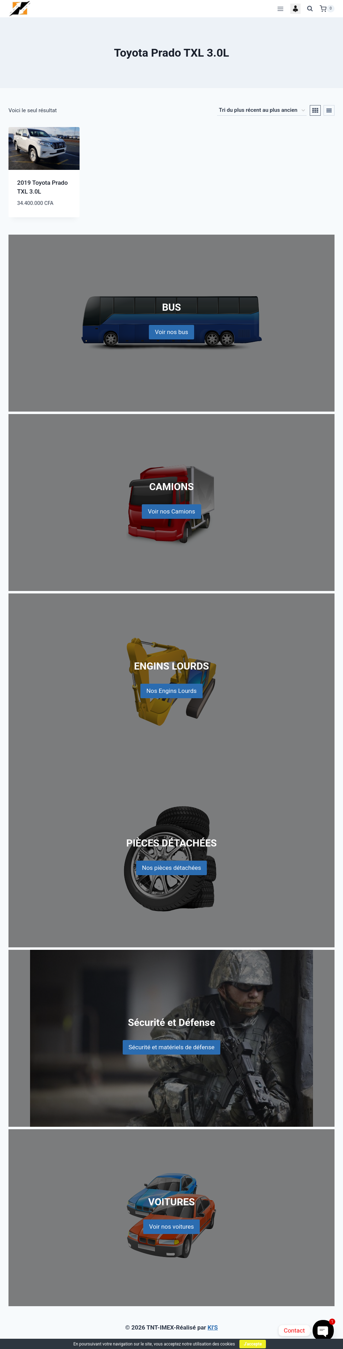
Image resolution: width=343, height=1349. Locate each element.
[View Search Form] (310, 9)
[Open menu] (280, 8)
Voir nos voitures (171, 1226)
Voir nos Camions (171, 511)
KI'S (213, 1327)
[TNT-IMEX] (20, 8)
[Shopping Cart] (327, 9)
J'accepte (253, 1344)
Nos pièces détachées (171, 867)
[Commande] (262, 110)
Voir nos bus (171, 331)
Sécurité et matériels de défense (172, 1047)
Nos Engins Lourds (171, 690)
